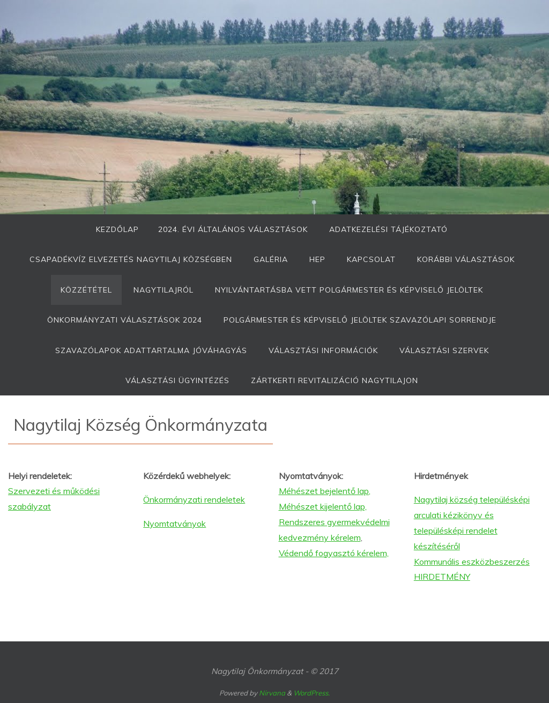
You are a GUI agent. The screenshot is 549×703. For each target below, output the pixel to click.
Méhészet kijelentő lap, (323, 506)
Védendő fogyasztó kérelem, (334, 553)
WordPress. (311, 693)
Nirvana (272, 693)
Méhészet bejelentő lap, (324, 490)
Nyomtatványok (174, 523)
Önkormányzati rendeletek (194, 499)
